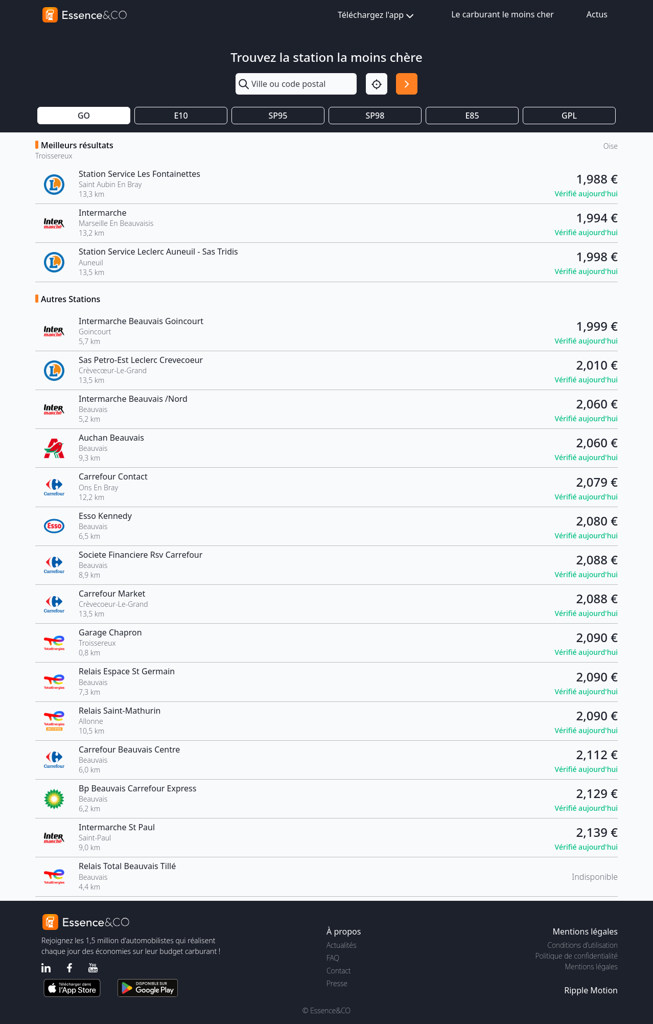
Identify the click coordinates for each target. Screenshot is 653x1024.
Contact (339, 970)
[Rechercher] (406, 84)
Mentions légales (591, 966)
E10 (181, 115)
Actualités (342, 945)
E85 (472, 115)
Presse (337, 983)
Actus (597, 14)
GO (84, 115)
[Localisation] (376, 84)
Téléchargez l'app (377, 15)
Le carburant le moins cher (502, 14)
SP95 (278, 115)
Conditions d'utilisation (582, 945)
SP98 (375, 115)
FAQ (333, 958)
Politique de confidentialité (576, 956)
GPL (569, 115)
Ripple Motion (591, 990)
